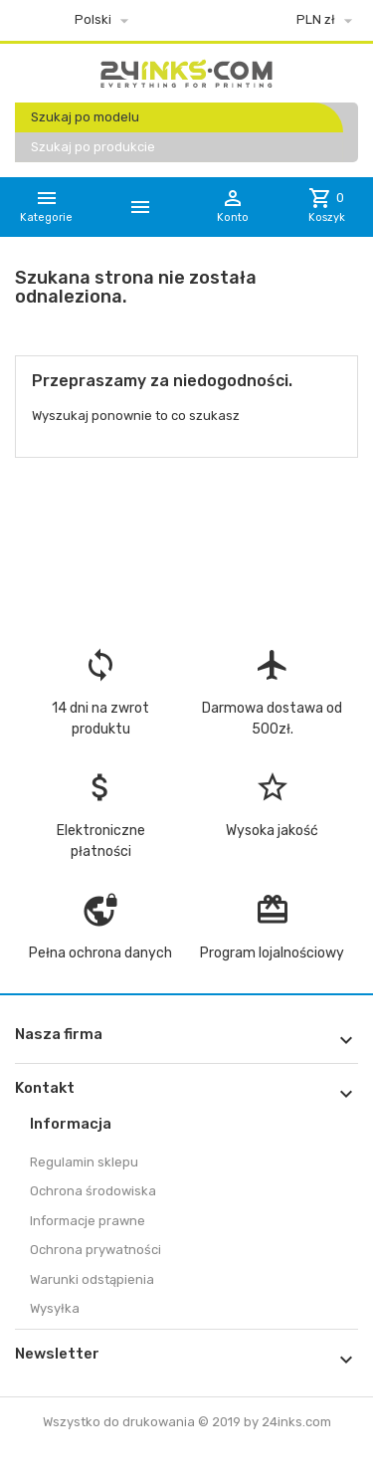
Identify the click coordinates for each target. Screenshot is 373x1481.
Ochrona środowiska (93, 1190)
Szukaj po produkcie (93, 146)
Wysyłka (55, 1308)
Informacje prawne (87, 1220)
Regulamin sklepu (84, 1162)
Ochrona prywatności (95, 1249)
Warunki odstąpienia (92, 1279)
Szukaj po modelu (85, 116)
